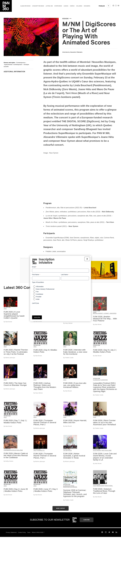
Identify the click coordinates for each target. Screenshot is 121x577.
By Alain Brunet (8, 321)
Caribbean (7, 450)
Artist (37, 299)
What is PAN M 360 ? (38, 532)
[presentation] (47, 309)
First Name (36, 274)
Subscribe (86, 519)
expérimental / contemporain (13, 64)
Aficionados (39, 286)
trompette (41, 450)
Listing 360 (49, 6)
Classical (96, 379)
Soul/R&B (19, 450)
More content (60, 508)
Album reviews (25, 6)
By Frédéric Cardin (68, 357)
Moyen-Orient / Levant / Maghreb (104, 313)
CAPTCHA (35, 303)
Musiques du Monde (70, 486)
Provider (38, 296)
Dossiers (87, 6)
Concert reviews (38, 6)
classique (104, 379)
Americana (100, 485)
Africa (13, 450)
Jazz (5, 308)
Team (28, 532)
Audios (66, 6)
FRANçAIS (102, 6)
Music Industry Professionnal (45, 289)
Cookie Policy (22, 532)
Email (34, 267)
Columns (79, 6)
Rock (70, 450)
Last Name (65, 274)
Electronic (97, 450)
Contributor (39, 294)
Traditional (108, 485)
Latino (65, 450)
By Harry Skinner (68, 323)
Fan (37, 291)
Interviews (58, 6)
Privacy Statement (11, 532)
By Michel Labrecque (9, 357)
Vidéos (72, 6)
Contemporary (20, 62)
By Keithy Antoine (8, 461)
